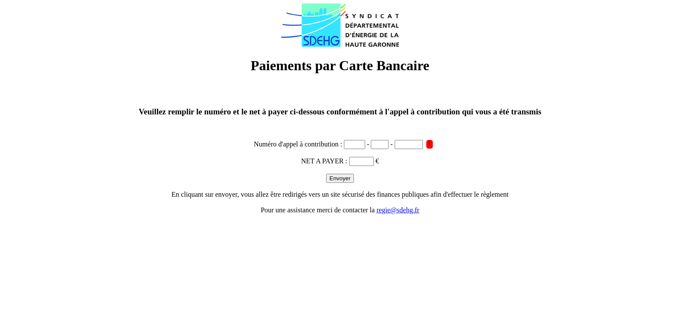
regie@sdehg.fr (397, 210)
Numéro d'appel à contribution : (299, 144)
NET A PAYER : (325, 161)
